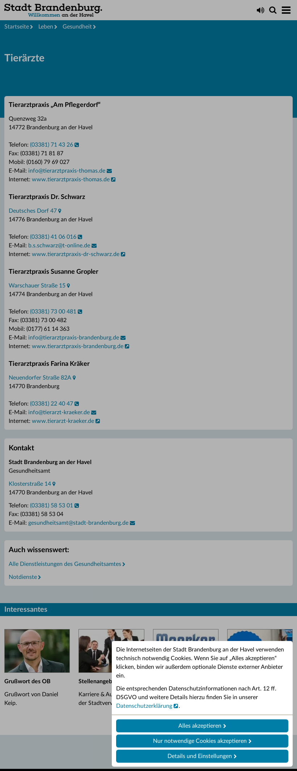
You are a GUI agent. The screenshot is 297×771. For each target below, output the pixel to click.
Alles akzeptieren (199, 726)
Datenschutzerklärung (144, 706)
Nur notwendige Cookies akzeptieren (200, 741)
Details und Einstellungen (199, 756)
